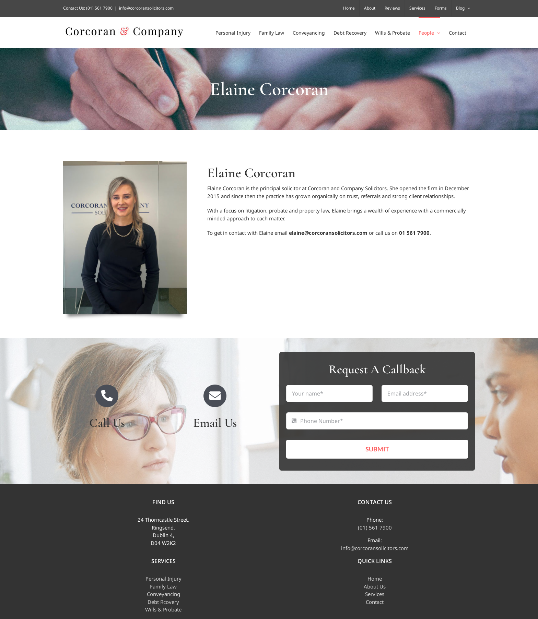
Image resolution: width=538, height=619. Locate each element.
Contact (375, 601)
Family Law (163, 586)
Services (374, 594)
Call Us (107, 422)
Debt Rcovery (163, 601)
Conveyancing (163, 594)
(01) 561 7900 (99, 8)
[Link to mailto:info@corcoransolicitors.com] (214, 396)
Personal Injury (163, 578)
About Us (375, 586)
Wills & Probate (163, 609)
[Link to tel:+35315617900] (106, 396)
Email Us (215, 422)
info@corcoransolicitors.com (146, 8)
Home (374, 578)
